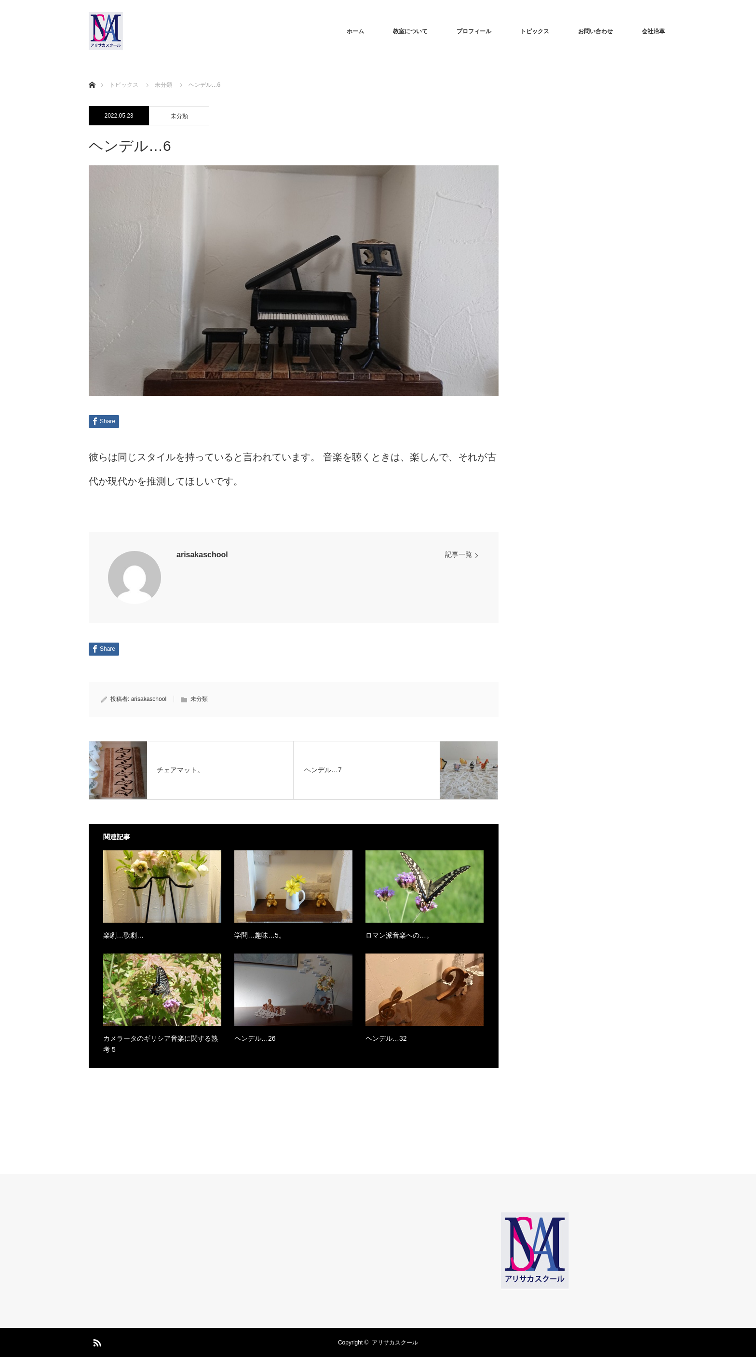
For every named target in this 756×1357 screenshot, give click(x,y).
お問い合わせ (595, 31)
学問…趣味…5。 (259, 935)
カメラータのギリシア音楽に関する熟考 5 (160, 1044)
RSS (96, 1341)
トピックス (534, 31)
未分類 (179, 116)
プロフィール (474, 31)
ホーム (355, 31)
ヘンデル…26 (255, 1038)
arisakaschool (202, 555)
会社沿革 (653, 31)
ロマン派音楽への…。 (399, 935)
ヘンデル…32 (386, 1038)
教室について (410, 31)
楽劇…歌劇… (123, 935)
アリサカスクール (395, 1342)
